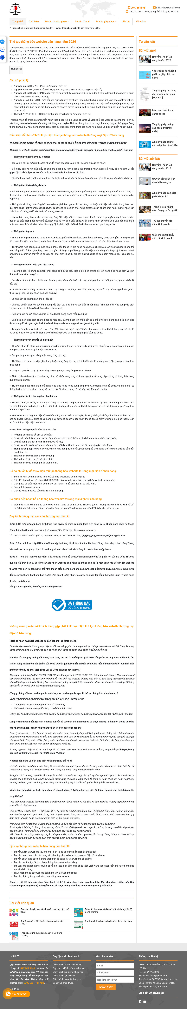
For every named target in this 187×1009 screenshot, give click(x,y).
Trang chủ (17, 21)
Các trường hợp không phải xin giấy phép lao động (164, 74)
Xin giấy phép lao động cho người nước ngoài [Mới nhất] (164, 94)
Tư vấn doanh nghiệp (56, 21)
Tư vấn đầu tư (82, 21)
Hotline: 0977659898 (149, 972)
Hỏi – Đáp (140, 21)
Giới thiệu (34, 21)
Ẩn (20, 69)
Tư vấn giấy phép (105, 21)
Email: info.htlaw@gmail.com (153, 975)
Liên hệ (125, 21)
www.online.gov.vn (86, 530)
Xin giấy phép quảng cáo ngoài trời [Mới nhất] (163, 128)
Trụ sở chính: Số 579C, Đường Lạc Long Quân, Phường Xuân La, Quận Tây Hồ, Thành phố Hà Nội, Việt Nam (158, 983)
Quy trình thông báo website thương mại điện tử (39, 516)
